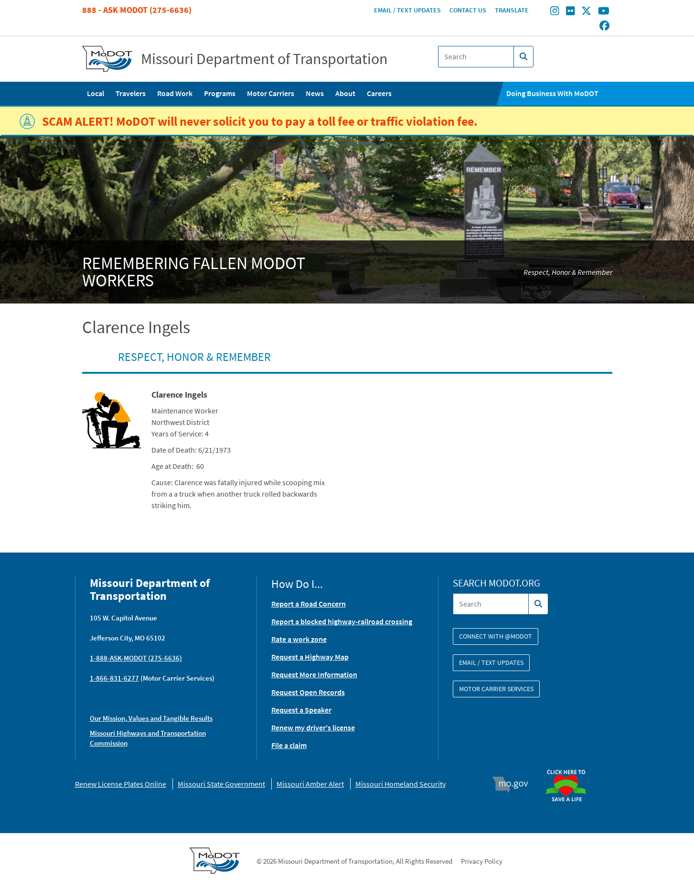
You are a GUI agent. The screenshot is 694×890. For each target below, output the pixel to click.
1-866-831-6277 (114, 678)
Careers (379, 93)
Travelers (131, 93)
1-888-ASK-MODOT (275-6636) (136, 657)
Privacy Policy (481, 861)
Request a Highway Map (310, 657)
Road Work (174, 93)
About (345, 93)
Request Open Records (308, 692)
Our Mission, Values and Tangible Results (151, 718)
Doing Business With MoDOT (552, 93)
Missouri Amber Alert (310, 784)
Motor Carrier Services (496, 688)
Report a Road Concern (308, 603)
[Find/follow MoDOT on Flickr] (570, 12)
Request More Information (314, 674)
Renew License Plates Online (120, 784)
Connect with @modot (495, 636)
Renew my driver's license (313, 727)
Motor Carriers (270, 93)
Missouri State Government (221, 784)
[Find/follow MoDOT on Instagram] (554, 12)
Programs (219, 93)
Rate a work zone (299, 639)
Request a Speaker (301, 710)
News (315, 93)
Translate (512, 10)
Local (95, 93)
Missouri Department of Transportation (264, 58)
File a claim (289, 745)
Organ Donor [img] (569, 765)
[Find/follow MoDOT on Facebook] (604, 26)
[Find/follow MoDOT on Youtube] (603, 12)
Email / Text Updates (407, 10)
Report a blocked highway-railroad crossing (341, 621)
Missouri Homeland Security (400, 784)
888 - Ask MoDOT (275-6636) (137, 9)
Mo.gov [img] (514, 784)
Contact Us (467, 10)
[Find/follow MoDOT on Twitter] (586, 12)
